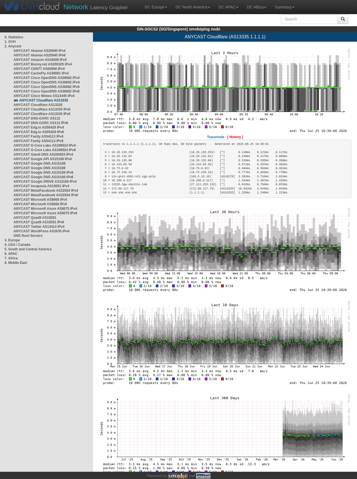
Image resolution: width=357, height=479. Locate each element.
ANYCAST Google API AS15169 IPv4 (43, 159)
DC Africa (256, 7)
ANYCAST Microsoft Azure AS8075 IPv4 (45, 209)
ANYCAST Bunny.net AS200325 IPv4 (43, 64)
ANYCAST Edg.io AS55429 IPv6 (39, 132)
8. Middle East (16, 263)
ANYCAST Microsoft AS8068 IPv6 (40, 204)
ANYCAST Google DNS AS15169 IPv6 (43, 173)
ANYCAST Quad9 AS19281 (35, 218)
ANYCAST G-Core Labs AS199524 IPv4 (45, 145)
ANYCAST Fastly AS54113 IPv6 (38, 141)
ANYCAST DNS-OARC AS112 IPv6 (41, 123)
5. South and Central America (28, 249)
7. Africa (11, 258)
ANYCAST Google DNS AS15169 (39, 163)
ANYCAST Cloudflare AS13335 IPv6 (42, 109)
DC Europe (156, 7)
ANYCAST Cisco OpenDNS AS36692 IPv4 (46, 78)
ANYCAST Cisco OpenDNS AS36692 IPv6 (46, 87)
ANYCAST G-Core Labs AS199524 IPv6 (45, 150)
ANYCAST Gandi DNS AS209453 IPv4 (43, 154)
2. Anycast (13, 46)
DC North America (193, 7)
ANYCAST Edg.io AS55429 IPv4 (39, 127)
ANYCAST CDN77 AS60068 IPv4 (39, 69)
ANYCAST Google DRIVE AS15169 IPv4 (45, 182)
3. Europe (12, 240)
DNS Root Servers (28, 236)
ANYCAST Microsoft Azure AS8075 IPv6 (45, 213)
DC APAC (228, 7)
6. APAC (11, 254)
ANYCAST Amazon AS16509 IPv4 (40, 60)
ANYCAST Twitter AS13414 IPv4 (39, 227)
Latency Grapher (95, 7)
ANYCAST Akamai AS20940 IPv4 (40, 51)
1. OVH (10, 42)
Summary (284, 7)
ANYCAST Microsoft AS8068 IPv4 (40, 200)
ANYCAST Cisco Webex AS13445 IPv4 (44, 96)
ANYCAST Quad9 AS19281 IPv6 (39, 222)
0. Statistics (14, 37)
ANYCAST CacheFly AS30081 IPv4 (41, 73)
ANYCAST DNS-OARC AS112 (37, 118)
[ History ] (235, 137)
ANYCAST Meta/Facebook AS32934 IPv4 (46, 191)
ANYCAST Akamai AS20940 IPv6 (40, 55)
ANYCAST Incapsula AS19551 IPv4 (41, 186)
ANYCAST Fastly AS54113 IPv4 (38, 136)
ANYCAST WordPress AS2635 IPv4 (42, 231)
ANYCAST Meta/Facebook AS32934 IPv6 (46, 195)
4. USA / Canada (17, 245)
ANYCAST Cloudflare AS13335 (43, 100)
